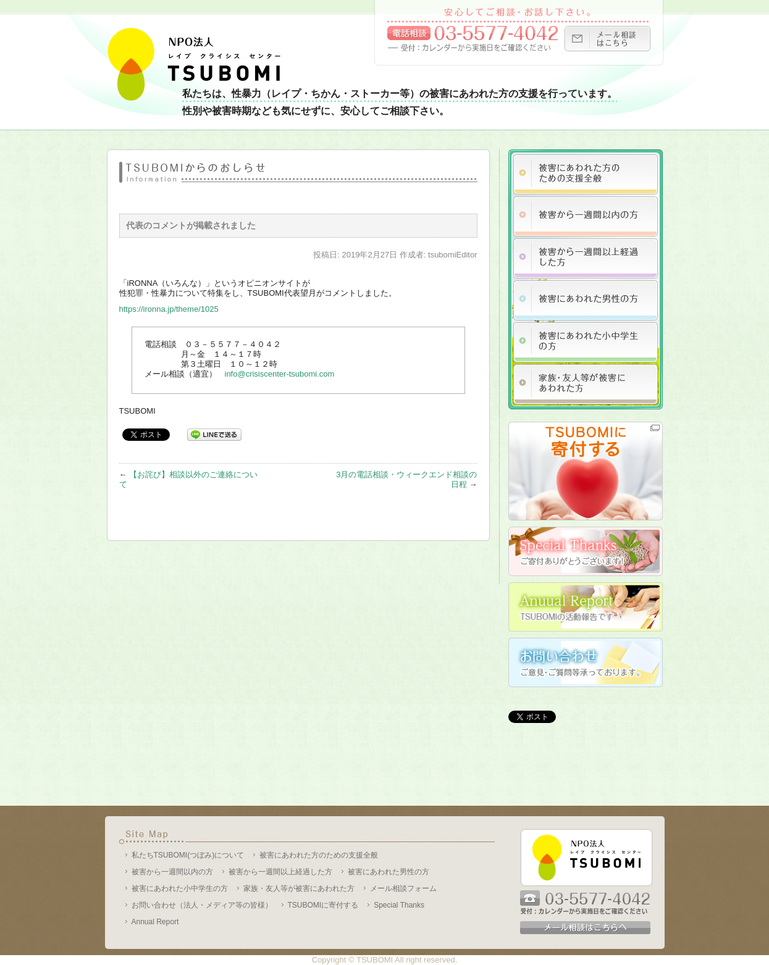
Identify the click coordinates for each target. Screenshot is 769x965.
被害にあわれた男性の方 (388, 871)
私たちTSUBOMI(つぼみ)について (188, 855)
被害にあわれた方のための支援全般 (318, 855)
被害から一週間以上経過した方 (280, 871)
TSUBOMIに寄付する (323, 905)
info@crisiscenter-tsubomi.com (280, 373)
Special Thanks (399, 905)
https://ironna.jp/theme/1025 (169, 309)
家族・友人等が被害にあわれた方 (299, 888)
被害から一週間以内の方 (172, 871)
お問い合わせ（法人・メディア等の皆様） (202, 905)
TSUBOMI (374, 959)
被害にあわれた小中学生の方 (180, 888)
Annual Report (155, 921)
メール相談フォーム (403, 888)
